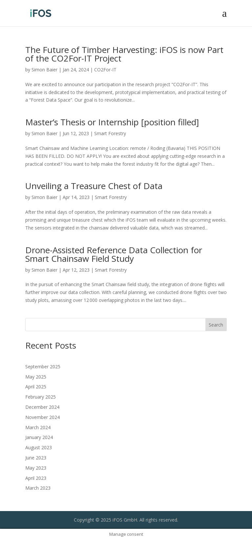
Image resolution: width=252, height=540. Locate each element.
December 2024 (42, 407)
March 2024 (38, 427)
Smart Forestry (110, 133)
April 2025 (35, 386)
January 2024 (39, 437)
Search (216, 325)
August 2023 (38, 447)
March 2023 (38, 488)
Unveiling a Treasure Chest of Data (93, 186)
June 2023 (35, 457)
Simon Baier (44, 69)
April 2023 (35, 478)
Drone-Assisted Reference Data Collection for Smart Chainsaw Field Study (113, 254)
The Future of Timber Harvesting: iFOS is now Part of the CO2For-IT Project (124, 54)
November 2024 (42, 417)
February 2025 (40, 397)
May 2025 (35, 377)
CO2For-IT (105, 69)
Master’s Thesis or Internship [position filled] (112, 122)
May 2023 (35, 468)
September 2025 (42, 366)
